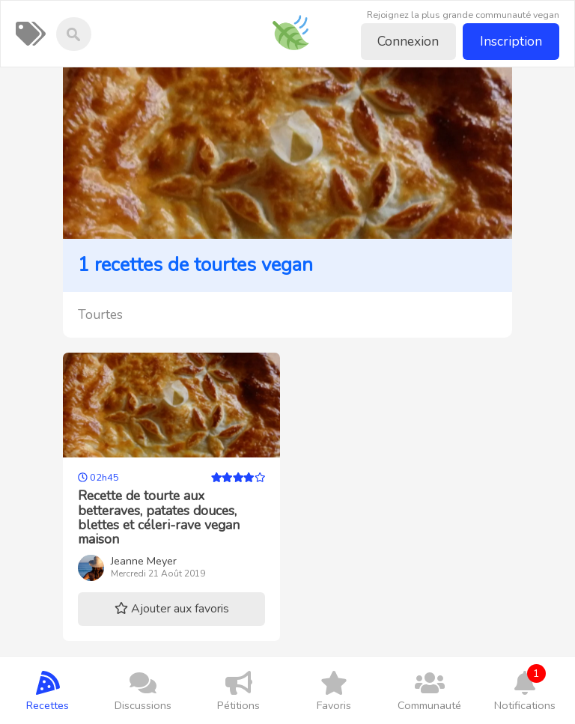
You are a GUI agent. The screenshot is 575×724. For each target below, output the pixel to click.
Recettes (47, 690)
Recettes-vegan (296, 22)
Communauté (429, 690)
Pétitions (238, 690)
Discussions (142, 690)
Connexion (408, 41)
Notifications (524, 688)
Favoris (333, 690)
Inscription (511, 41)
